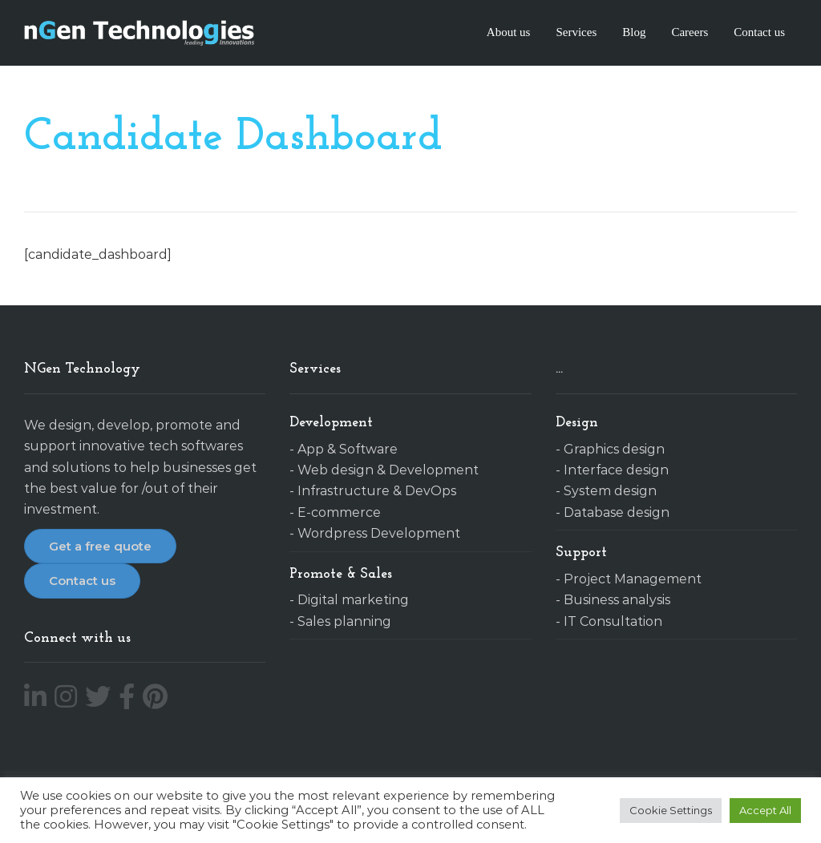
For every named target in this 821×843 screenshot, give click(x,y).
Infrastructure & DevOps (376, 490)
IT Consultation (613, 621)
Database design (616, 512)
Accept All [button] (765, 810)
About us (509, 32)
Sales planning (344, 621)
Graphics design (614, 449)
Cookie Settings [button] (670, 810)
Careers (689, 32)
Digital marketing (353, 599)
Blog (633, 32)
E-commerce (339, 512)
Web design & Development (388, 470)
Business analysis (617, 599)
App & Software (347, 449)
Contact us (759, 32)
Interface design (616, 470)
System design (610, 490)
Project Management (633, 579)
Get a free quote (100, 546)
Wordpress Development (378, 533)
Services (576, 32)
